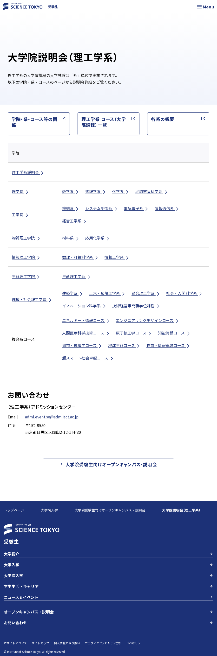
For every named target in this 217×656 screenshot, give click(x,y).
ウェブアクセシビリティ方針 (103, 643)
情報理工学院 (26, 257)
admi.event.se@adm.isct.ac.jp (52, 417)
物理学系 (95, 192)
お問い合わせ (108, 622)
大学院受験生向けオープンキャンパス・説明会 (110, 510)
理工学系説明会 (28, 172)
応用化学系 (97, 238)
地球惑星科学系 (151, 192)
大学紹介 (108, 554)
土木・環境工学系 (107, 293)
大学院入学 (49, 510)
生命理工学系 (76, 276)
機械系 (70, 208)
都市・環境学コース (82, 345)
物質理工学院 (26, 238)
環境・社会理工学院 (32, 299)
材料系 (70, 238)
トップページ (14, 510)
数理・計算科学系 (80, 257)
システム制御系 (101, 208)
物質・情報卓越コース (168, 345)
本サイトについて (15, 643)
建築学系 (72, 293)
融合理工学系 (146, 293)
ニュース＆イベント (108, 597)
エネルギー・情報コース (86, 320)
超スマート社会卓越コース (88, 358)
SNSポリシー (135, 643)
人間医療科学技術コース (86, 333)
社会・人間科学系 (184, 293)
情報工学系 (117, 257)
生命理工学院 (26, 276)
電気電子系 (136, 208)
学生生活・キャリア (108, 586)
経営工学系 (74, 221)
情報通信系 (167, 208)
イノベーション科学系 (84, 306)
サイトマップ (40, 643)
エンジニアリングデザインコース (147, 320)
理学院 (20, 192)
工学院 (20, 215)
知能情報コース (174, 333)
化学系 (121, 192)
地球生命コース (124, 345)
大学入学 (108, 565)
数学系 (70, 192)
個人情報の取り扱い (67, 643)
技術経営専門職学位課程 (136, 306)
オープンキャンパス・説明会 (108, 612)
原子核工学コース (134, 333)
